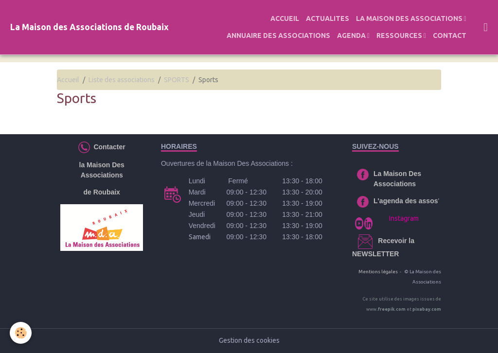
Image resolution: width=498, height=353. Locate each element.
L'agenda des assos (406, 201)
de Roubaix (101, 192)
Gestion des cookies (249, 340)
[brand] (89, 27)
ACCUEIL (284, 18)
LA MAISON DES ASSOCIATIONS (410, 18)
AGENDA (352, 35)
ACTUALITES (327, 18)
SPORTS (176, 80)
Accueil (68, 80)
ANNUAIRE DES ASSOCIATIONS (278, 35)
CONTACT (449, 35)
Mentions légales (378, 271)
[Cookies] (21, 333)
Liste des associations (122, 80)
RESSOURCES (400, 35)
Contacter (107, 146)
